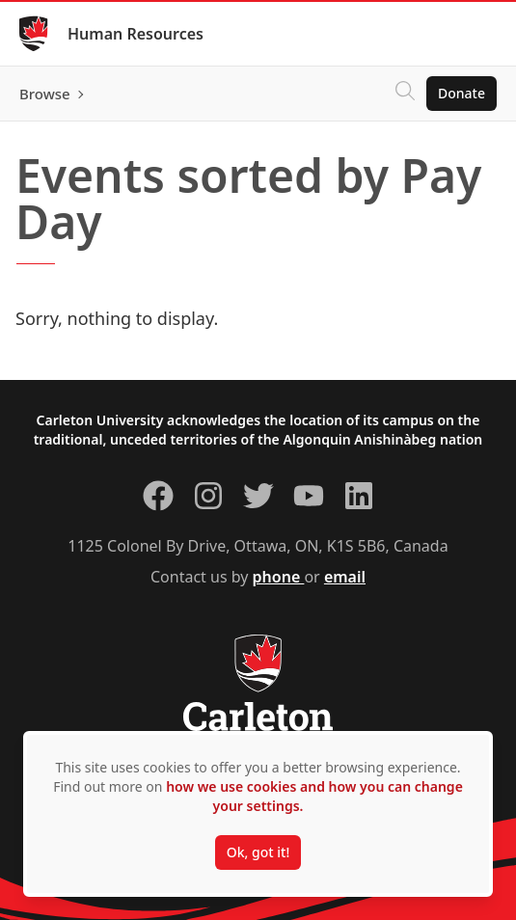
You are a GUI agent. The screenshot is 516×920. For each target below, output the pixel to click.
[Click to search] (405, 93)
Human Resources (136, 33)
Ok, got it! (258, 852)
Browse (44, 93)
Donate (461, 93)
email (345, 576)
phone (279, 576)
